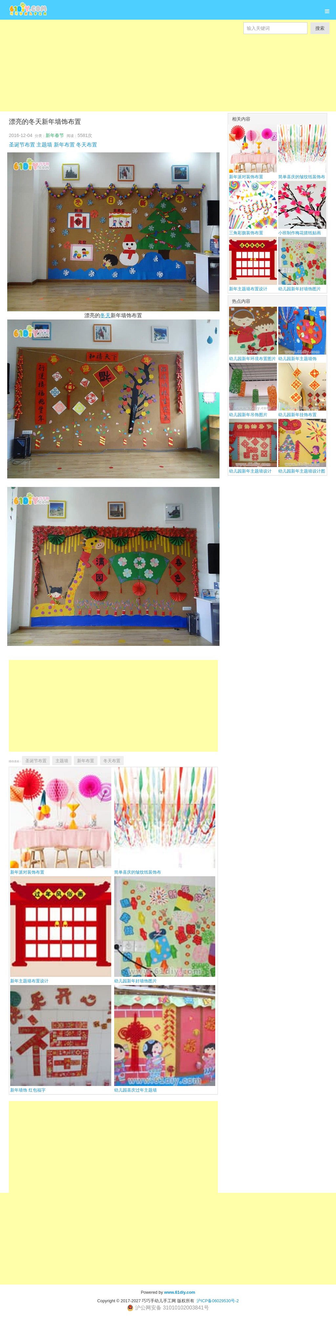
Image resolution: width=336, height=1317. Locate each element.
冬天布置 (86, 144)
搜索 (320, 28)
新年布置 (64, 144)
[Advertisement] (168, 80)
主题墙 (44, 144)
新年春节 (55, 135)
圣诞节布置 (22, 144)
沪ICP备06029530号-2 (218, 1300)
